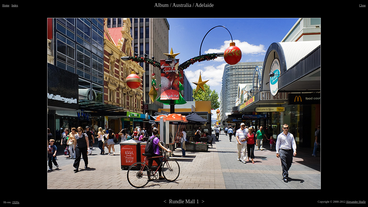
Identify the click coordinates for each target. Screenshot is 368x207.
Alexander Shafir (356, 201)
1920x (15, 202)
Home (5, 5)
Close (362, 5)
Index (15, 5)
